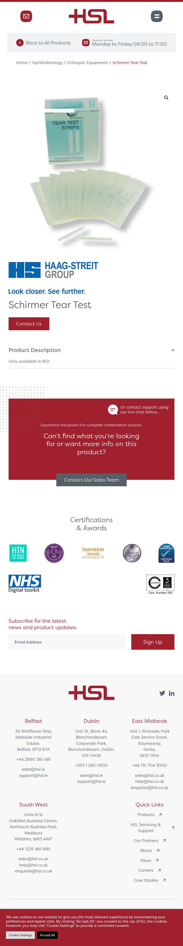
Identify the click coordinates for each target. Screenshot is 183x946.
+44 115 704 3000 (149, 765)
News (149, 860)
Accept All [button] (47, 935)
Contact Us (29, 324)
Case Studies (149, 880)
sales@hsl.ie (33, 769)
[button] (166, 97)
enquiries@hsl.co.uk (149, 787)
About (149, 850)
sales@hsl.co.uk (149, 775)
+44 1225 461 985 (33, 848)
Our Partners (150, 840)
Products (149, 814)
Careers (149, 870)
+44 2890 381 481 (33, 759)
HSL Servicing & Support (152, 827)
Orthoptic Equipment (87, 62)
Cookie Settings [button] (20, 935)
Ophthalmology (47, 62)
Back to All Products (43, 42)
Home (22, 62)
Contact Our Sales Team (91, 480)
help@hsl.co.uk (149, 781)
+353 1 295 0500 (91, 765)
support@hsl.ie (33, 775)
